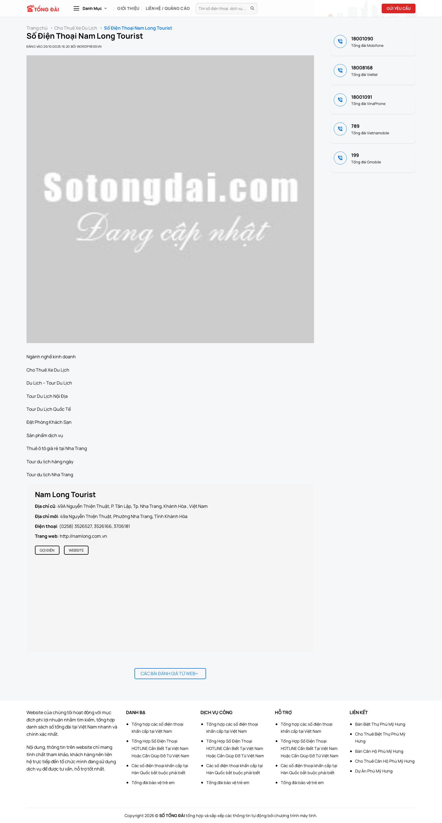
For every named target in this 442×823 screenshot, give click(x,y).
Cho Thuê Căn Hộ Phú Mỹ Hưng (385, 761)
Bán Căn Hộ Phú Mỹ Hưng (379, 751)
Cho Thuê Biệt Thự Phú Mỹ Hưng (380, 737)
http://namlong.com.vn (83, 536)
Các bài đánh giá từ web (169, 673)
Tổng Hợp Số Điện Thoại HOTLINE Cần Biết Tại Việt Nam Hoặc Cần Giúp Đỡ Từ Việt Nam (160, 748)
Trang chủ (37, 28)
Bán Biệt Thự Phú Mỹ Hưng (380, 724)
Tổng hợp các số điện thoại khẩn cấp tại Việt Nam (157, 727)
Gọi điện (47, 550)
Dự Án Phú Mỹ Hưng (374, 771)
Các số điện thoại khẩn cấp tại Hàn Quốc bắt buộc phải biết (160, 769)
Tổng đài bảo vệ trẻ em (153, 782)
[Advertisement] (414, 738)
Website (76, 550)
